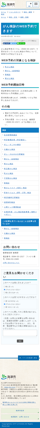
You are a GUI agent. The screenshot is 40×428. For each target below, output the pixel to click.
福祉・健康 (28, 12)
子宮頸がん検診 (10, 178)
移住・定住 (13, 17)
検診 (2, 14)
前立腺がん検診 (10, 169)
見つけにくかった (12, 307)
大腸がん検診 (9, 149)
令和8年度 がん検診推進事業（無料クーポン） (20, 213)
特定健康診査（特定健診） (15, 140)
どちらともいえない (13, 289)
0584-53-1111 (9, 387)
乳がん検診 (9, 67)
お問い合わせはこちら (11, 263)
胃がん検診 (9, 78)
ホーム (3, 12)
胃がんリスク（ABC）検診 (15, 188)
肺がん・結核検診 (12, 71)
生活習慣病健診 (10, 135)
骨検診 (8, 75)
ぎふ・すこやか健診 (12, 145)
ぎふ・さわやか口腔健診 (14, 154)
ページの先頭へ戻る (29, 358)
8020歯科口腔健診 (12, 197)
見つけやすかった (12, 301)
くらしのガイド (15, 12)
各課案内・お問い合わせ (20, 417)
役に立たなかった (12, 292)
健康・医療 (24, 17)
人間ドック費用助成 (12, 207)
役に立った (10, 286)
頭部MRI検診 (9, 202)
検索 (29, 6)
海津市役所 (20, 410)
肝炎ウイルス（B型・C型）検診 (17, 193)
